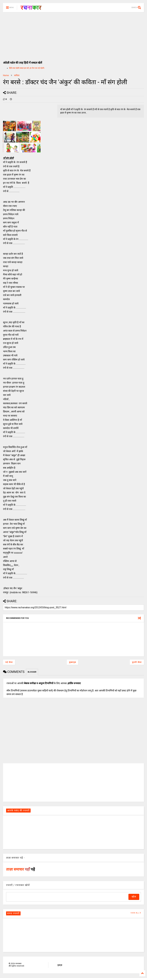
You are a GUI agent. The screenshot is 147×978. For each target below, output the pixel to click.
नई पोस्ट (9, 662)
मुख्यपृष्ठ (72, 662)
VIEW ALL (136, 913)
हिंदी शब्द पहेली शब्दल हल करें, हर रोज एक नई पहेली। (27, 68)
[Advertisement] (73, 35)
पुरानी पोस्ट (137, 662)
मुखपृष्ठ (59, 965)
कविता (16, 75)
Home (6, 75)
